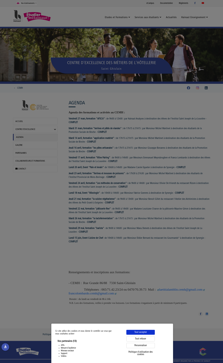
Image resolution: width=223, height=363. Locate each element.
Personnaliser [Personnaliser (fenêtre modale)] (140, 345)
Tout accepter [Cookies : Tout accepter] (140, 332)
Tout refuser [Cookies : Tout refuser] (140, 339)
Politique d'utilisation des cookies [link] (140, 353)
